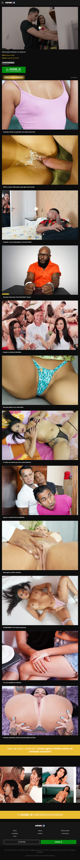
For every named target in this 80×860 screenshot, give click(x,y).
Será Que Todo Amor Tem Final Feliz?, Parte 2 (17, 297)
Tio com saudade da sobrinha (12, 682)
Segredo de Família (13, 58)
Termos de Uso (57, 850)
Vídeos (40, 830)
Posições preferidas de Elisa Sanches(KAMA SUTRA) (19, 737)
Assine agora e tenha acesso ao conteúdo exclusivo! (51, 750)
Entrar (22, 842)
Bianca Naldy (10, 55)
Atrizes (40, 833)
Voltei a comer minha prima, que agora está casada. (19, 187)
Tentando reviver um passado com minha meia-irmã (19, 132)
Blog (14, 836)
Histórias (15, 833)
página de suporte (36, 850)
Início (15, 830)
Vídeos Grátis (65, 830)
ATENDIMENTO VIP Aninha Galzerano (14, 627)
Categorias (65, 833)
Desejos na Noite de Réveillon (12, 352)
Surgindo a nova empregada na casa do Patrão (17, 242)
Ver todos (74, 77)
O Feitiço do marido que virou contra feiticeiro (17, 462)
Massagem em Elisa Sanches (12, 572)
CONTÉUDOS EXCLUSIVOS (40, 814)
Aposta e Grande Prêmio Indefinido (13, 517)
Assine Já (58, 842)
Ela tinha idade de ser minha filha (13, 407)
